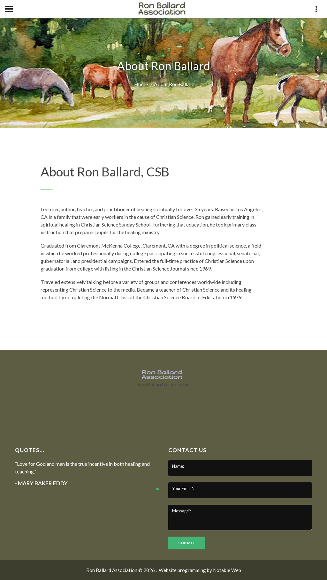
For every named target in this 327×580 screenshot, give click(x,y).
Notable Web (227, 570)
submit (186, 542)
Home (141, 84)
